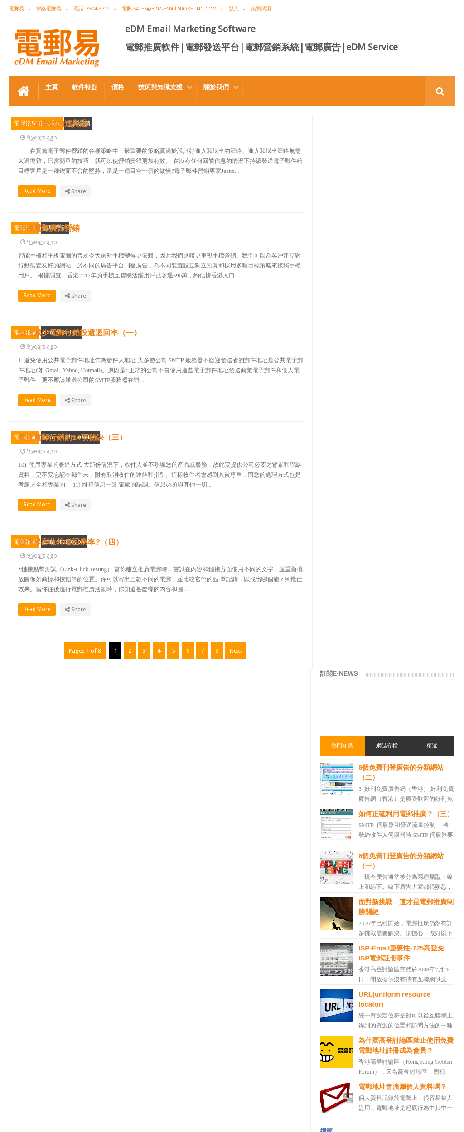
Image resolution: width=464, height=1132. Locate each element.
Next (235, 815)
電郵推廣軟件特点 (38, 1091)
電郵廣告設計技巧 (98, 1091)
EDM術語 (338, 654)
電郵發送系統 (344, 833)
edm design (342, 752)
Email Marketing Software (172, 1091)
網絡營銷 (338, 670)
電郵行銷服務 (344, 801)
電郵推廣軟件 (344, 735)
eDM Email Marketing (427, 1117)
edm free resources (352, 1012)
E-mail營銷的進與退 (216, 120)
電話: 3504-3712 (91, 9)
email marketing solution (359, 768)
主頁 (51, 87)
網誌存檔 (388, 191)
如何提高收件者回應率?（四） (233, 670)
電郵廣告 (25, 260)
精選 (432, 191)
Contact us (432, 1090)
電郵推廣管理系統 (37, 123)
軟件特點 (84, 87)
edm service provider (354, 898)
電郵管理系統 (344, 866)
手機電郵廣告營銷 (212, 257)
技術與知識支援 (160, 87)
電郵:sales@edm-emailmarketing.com (169, 9)
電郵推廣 (25, 398)
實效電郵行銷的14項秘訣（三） (235, 532)
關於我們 (216, 87)
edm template (61, 398)
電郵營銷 (78, 123)
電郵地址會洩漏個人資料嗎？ (404, 536)
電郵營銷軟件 (344, 849)
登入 (234, 9)
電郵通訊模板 (344, 817)
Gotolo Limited (86, 1117)
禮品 (232, 1056)
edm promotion (63, 673)
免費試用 (261, 9)
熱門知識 (343, 191)
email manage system (355, 947)
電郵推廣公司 (344, 703)
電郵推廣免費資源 (349, 686)
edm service (342, 963)
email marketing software (360, 719)
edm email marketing (70, 535)
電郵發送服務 (344, 931)
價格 (117, 87)
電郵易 (16, 9)
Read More (203, 227)
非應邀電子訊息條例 (352, 996)
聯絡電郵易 (48, 9)
